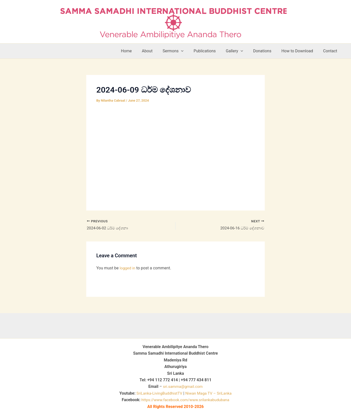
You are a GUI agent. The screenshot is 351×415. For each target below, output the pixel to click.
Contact (331, 51)
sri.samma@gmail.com (183, 386)
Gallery (241, 51)
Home (141, 51)
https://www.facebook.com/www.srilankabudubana (185, 400)
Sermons (184, 51)
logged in (128, 268)
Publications (214, 51)
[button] (192, 51)
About (160, 51)
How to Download (300, 51)
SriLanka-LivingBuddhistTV (157, 393)
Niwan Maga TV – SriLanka (209, 393)
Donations (267, 51)
